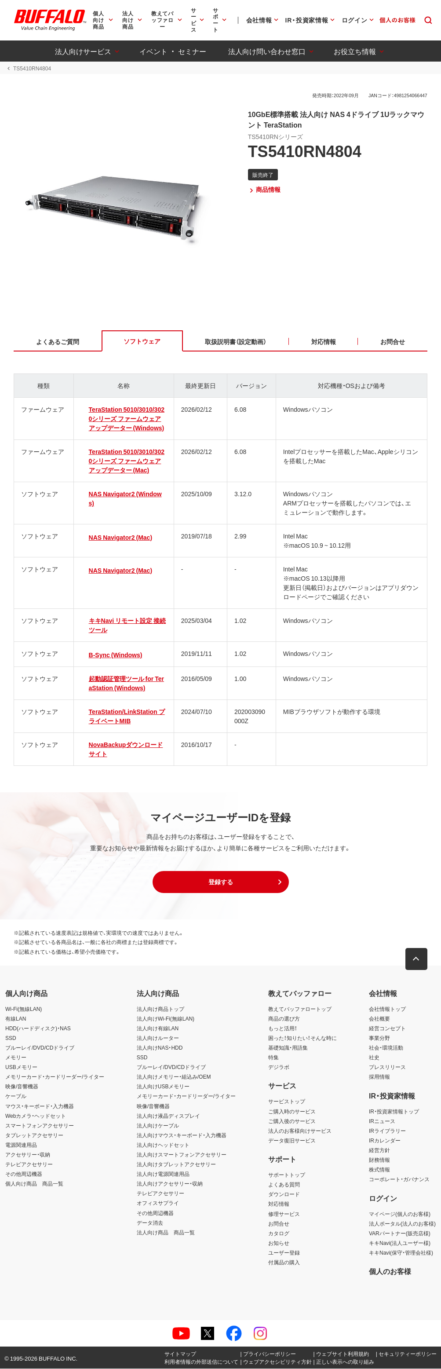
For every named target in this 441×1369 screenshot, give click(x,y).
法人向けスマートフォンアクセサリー (181, 1155)
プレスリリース (387, 1067)
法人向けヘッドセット (163, 1145)
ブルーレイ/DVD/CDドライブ (39, 1048)
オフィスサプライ (158, 1204)
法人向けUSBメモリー (163, 1087)
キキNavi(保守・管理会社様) (401, 1253)
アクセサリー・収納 (27, 1155)
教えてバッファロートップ (300, 1009)
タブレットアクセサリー (34, 1135)
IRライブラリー (387, 1131)
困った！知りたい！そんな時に (302, 1038)
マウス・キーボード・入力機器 (39, 1106)
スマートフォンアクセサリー (39, 1126)
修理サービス (284, 1214)
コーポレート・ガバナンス (399, 1179)
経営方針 (379, 1150)
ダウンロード (284, 1195)
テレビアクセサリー (29, 1164)
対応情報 (278, 1204)
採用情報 (379, 1077)
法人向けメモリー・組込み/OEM (174, 1077)
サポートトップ (286, 1175)
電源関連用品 (21, 1145)
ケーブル (15, 1097)
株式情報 (379, 1170)
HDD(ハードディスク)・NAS (38, 1028)
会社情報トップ (387, 1009)
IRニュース (382, 1121)
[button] (221, 882)
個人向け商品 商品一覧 (34, 1184)
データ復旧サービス (292, 1141)
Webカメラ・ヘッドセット (35, 1116)
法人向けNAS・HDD (160, 1048)
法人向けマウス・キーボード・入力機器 (181, 1135)
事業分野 (379, 1038)
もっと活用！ (282, 1028)
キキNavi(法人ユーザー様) (399, 1243)
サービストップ (286, 1102)
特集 (273, 1058)
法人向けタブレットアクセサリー (176, 1164)
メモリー (15, 1058)
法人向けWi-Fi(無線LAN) (165, 1019)
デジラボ (278, 1067)
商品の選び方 (284, 1019)
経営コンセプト (387, 1028)
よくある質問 (284, 1185)
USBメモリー (21, 1067)
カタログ (278, 1233)
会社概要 (379, 1019)
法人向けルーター (158, 1038)
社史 (374, 1058)
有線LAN (15, 1019)
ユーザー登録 (284, 1253)
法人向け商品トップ (160, 1009)
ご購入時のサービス (292, 1112)
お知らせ (278, 1243)
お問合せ (278, 1224)
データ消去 (150, 1223)
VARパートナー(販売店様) (399, 1233)
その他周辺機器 (23, 1174)
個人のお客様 (390, 1271)
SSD (10, 1038)
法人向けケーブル (158, 1126)
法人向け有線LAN (158, 1028)
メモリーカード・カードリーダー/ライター (54, 1077)
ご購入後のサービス (292, 1121)
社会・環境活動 (386, 1048)
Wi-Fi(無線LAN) (23, 1009)
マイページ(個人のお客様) (399, 1214)
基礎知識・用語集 (288, 1048)
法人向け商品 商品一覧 (166, 1233)
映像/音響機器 (21, 1087)
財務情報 (379, 1160)
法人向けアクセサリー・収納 (170, 1184)
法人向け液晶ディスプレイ (168, 1116)
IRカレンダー (385, 1141)
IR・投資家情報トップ (394, 1112)
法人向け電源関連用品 (163, 1174)
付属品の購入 (284, 1263)
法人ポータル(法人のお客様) (402, 1224)
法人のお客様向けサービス (300, 1131)
